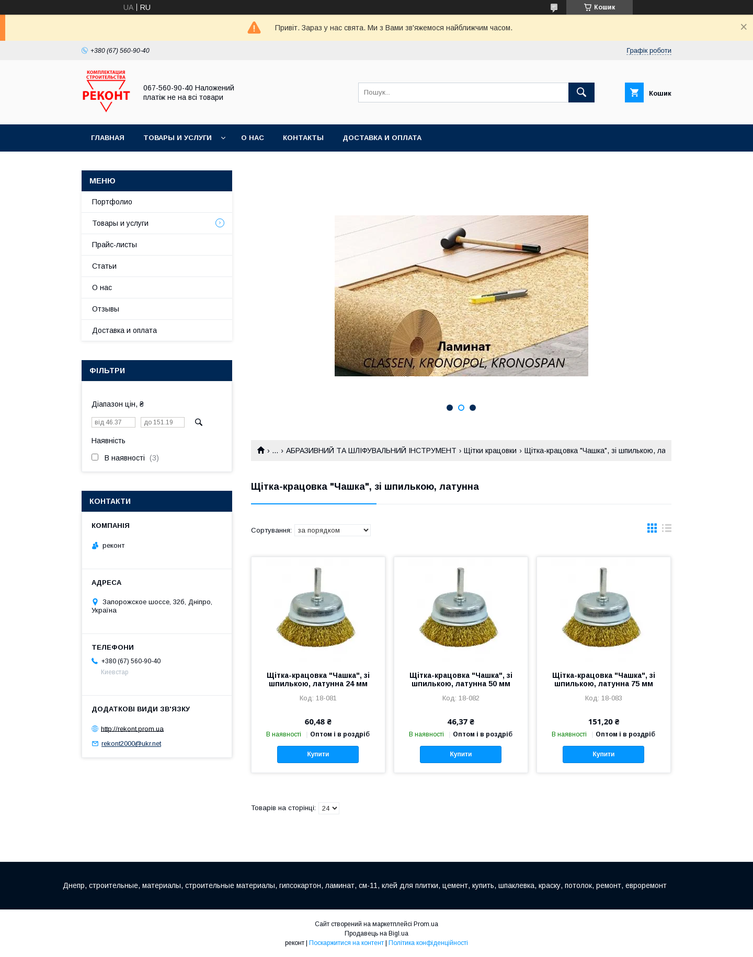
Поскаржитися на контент (346, 943)
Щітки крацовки (490, 450)
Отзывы (105, 309)
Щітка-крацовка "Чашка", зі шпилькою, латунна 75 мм (603, 679)
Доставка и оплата (382, 138)
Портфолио (112, 202)
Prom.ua (426, 924)
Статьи (104, 266)
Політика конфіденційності (428, 943)
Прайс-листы (114, 244)
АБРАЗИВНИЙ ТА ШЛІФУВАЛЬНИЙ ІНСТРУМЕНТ (371, 450)
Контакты (303, 138)
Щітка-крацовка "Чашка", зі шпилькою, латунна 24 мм (318, 679)
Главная (107, 138)
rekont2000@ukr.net (131, 743)
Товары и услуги (177, 138)
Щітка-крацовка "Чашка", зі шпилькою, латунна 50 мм (460, 679)
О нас (252, 138)
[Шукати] (581, 92)
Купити (318, 754)
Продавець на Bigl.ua (376, 933)
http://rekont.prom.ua (132, 728)
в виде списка (666, 530)
